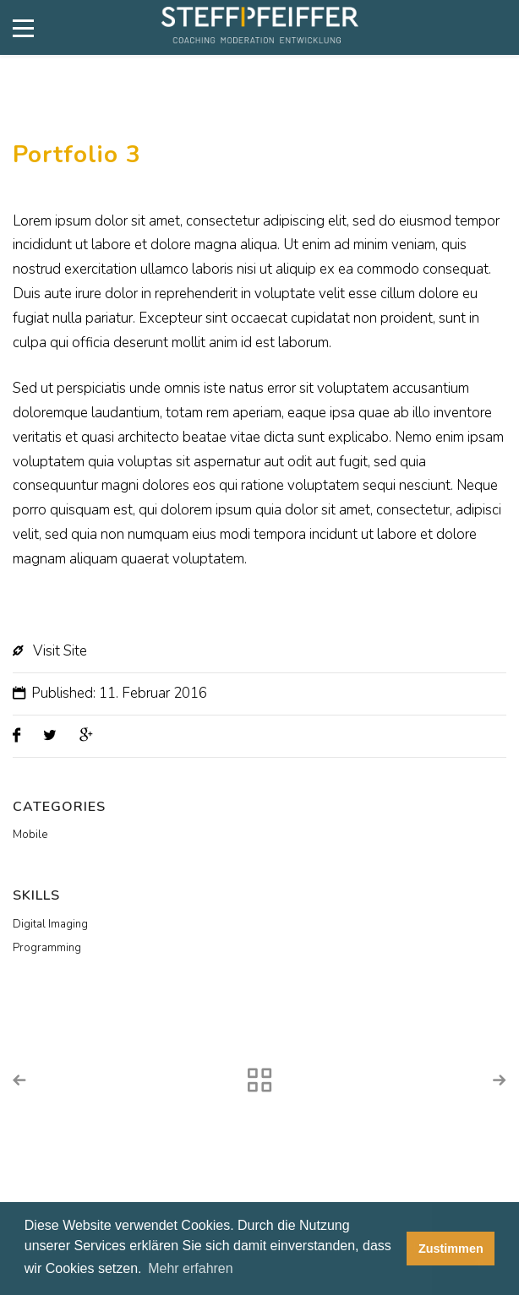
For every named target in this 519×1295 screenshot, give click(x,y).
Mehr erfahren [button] (190, 1268)
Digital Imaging (50, 924)
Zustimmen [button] (450, 1248)
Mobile (30, 834)
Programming (47, 947)
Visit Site (60, 651)
